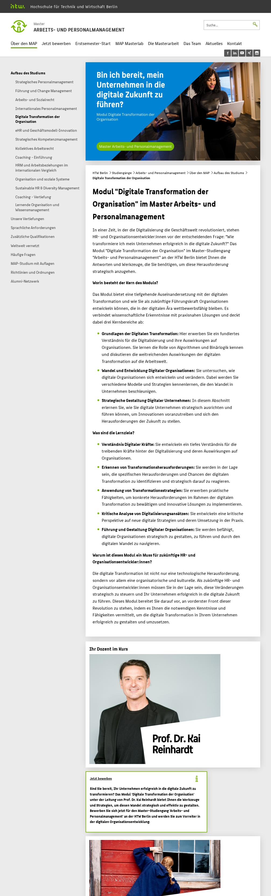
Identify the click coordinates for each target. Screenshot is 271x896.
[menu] (242, 53)
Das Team (192, 43)
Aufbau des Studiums (229, 172)
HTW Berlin (100, 172)
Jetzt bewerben (56, 43)
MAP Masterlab (129, 43)
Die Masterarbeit (163, 43)
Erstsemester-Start (93, 43)
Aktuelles (214, 43)
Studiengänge (122, 172)
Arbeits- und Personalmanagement (160, 172)
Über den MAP (24, 43)
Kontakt (234, 43)
